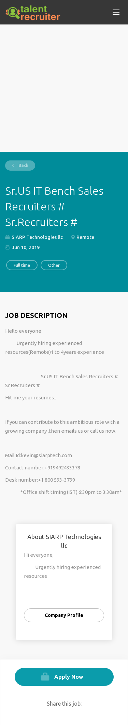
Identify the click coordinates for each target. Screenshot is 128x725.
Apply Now (68, 677)
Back (22, 165)
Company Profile (64, 615)
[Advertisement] (64, 88)
